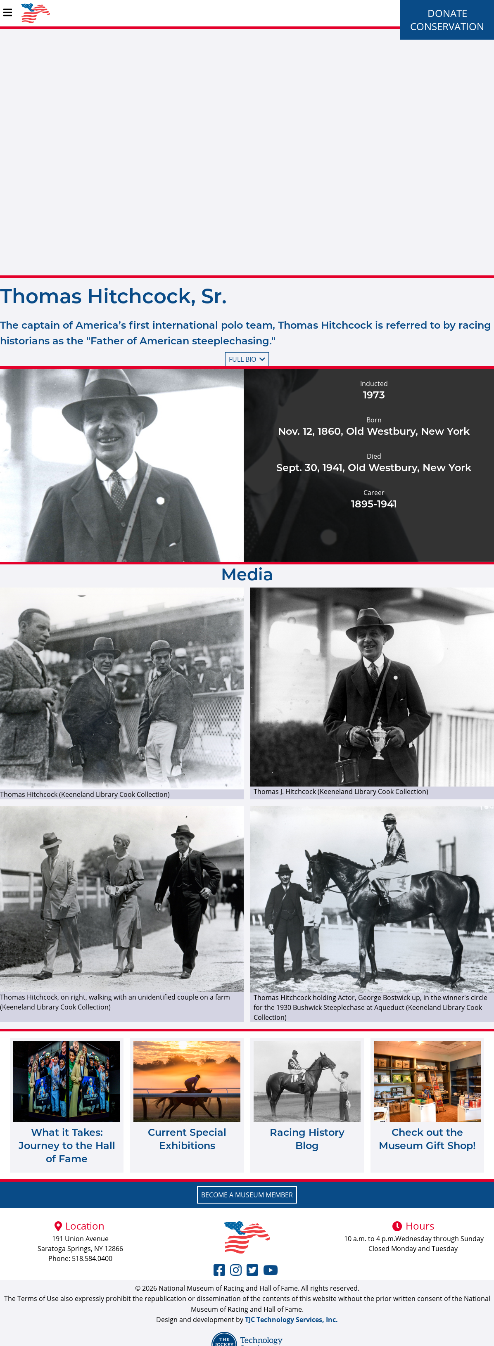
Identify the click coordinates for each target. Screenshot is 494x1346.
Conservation (447, 26)
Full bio (247, 359)
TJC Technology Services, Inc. (291, 1319)
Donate (447, 13)
